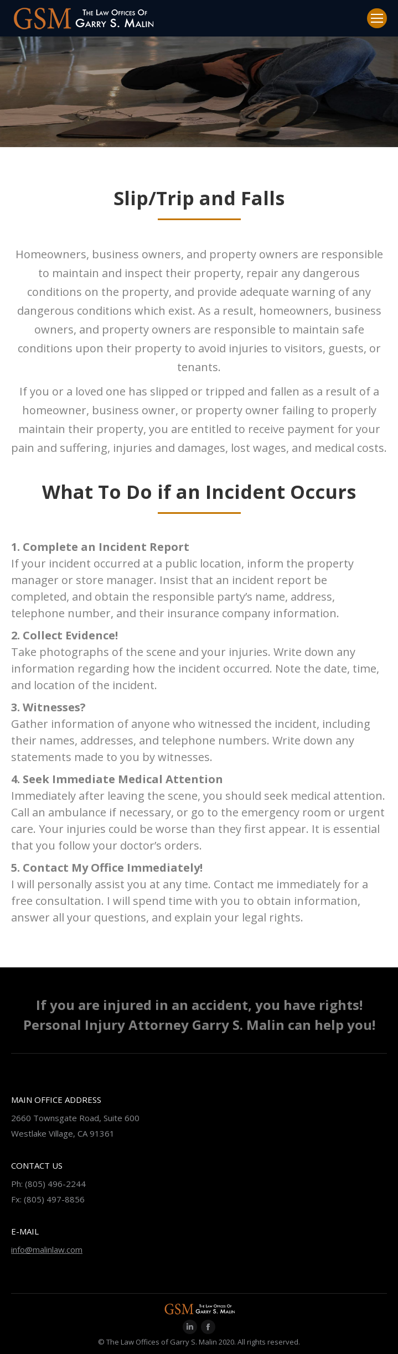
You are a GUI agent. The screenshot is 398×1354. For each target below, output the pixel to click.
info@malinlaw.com (46, 1249)
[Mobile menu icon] (377, 18)
